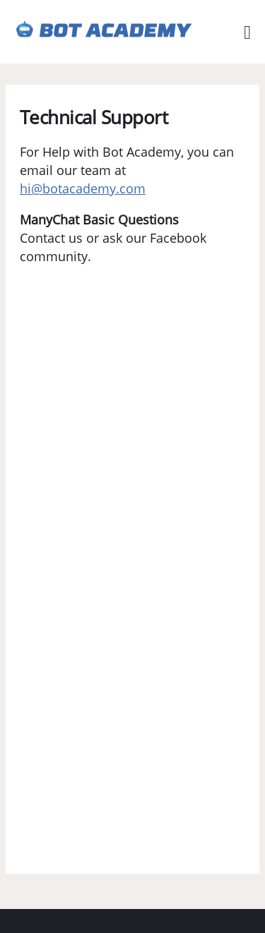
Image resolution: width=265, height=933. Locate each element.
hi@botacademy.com (83, 188)
